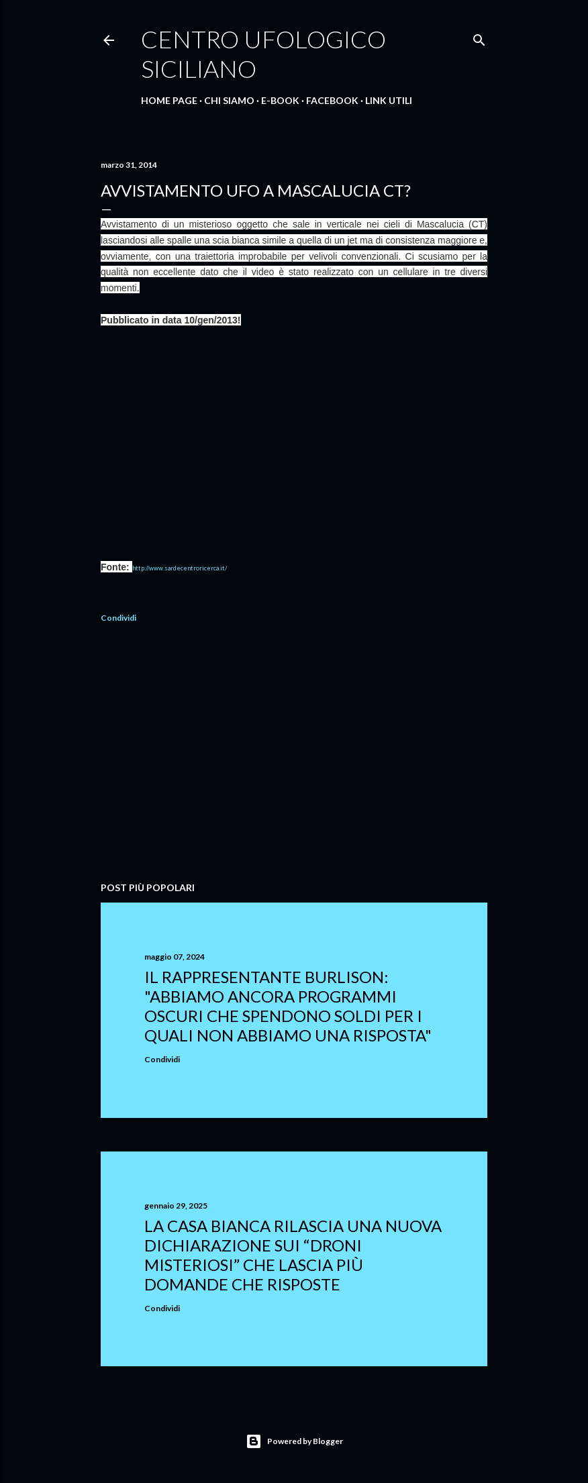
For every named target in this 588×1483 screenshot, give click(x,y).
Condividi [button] (118, 618)
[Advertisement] (294, 754)
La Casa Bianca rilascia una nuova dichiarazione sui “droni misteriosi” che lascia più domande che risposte (293, 1255)
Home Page (169, 100)
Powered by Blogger (294, 1441)
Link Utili (388, 100)
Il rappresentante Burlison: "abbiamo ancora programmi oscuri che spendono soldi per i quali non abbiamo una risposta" (288, 1006)
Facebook (332, 100)
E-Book (280, 100)
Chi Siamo (229, 100)
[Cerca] (479, 37)
